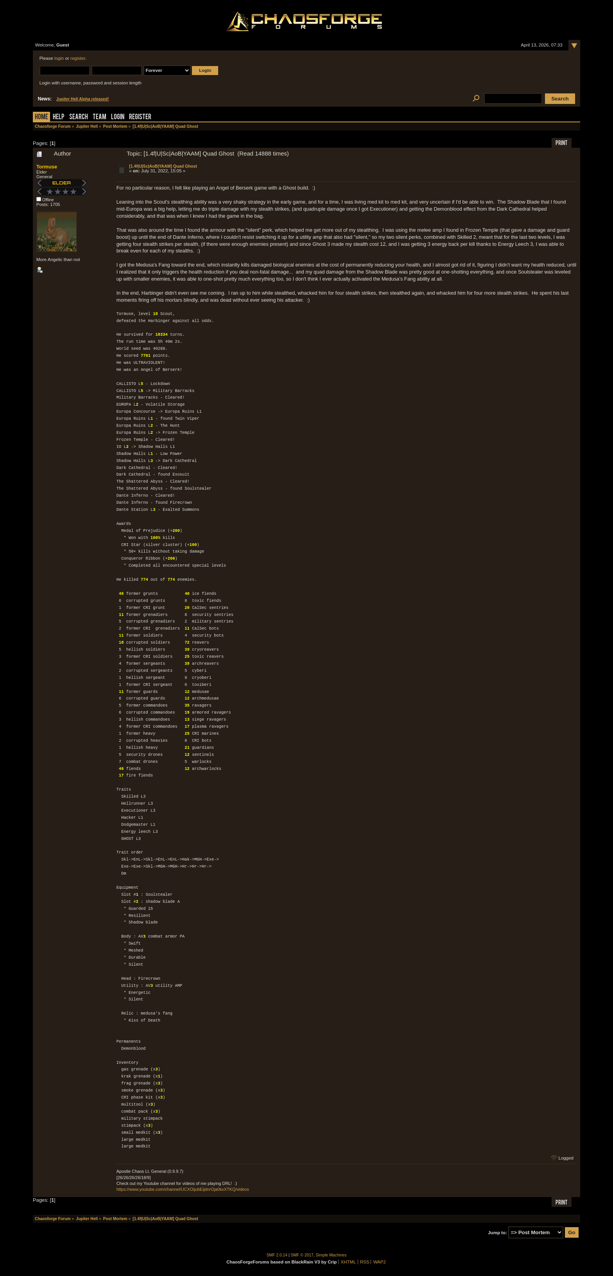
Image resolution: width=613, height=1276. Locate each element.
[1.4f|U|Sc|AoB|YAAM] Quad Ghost (163, 166)
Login (117, 117)
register (77, 58)
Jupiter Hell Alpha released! (82, 99)
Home (41, 117)
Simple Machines (331, 1255)
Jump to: (497, 1232)
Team (99, 117)
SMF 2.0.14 (277, 1255)
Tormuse (46, 167)
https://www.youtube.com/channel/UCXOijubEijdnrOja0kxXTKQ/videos (183, 1189)
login (59, 58)
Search (78, 117)
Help (59, 117)
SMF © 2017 (302, 1255)
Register (140, 117)
